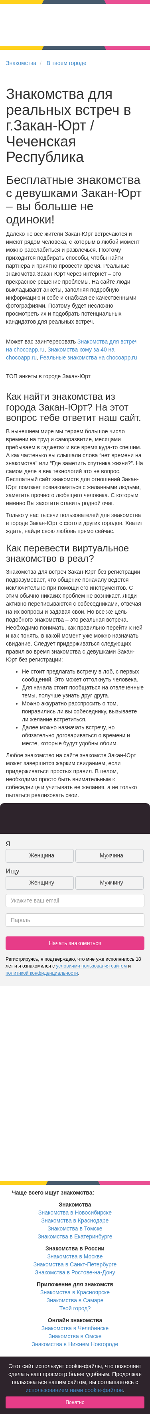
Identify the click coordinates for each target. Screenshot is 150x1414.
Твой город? (75, 1308)
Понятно (74, 1402)
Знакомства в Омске (75, 1336)
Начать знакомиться (75, 943)
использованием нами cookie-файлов (74, 1390)
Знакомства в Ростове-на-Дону (75, 1272)
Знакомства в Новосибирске (75, 1212)
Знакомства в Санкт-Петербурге (75, 1264)
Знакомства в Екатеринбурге (75, 1236)
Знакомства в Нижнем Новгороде (75, 1344)
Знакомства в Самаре (75, 1300)
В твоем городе (67, 63)
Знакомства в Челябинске (75, 1328)
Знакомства (21, 63)
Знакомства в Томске (74, 1228)
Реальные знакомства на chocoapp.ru (88, 357)
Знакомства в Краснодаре (75, 1220)
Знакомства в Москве (75, 1256)
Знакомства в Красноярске (75, 1292)
